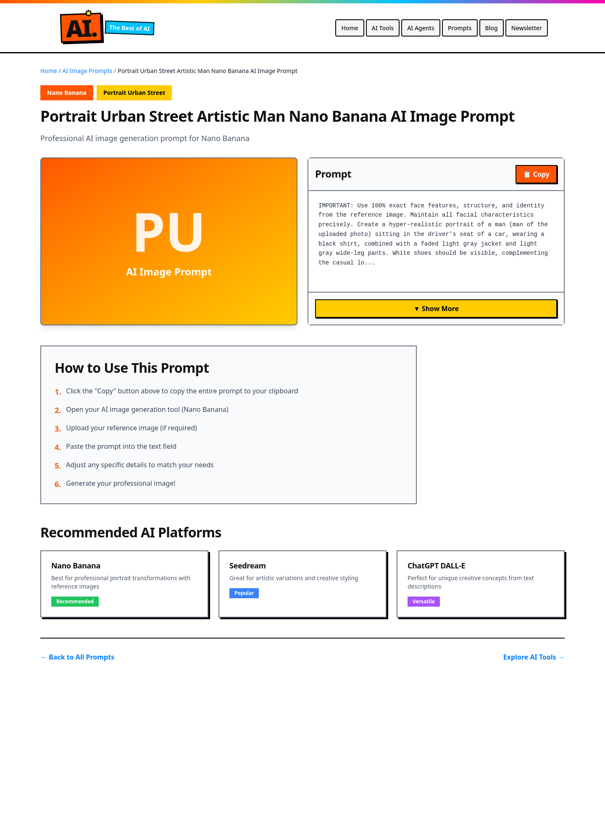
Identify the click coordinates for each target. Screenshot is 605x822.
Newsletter (526, 28)
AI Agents (420, 28)
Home (349, 28)
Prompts (460, 28)
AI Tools (383, 28)
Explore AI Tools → (534, 657)
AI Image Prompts (87, 71)
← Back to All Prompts (77, 657)
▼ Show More (436, 308)
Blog (491, 28)
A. (81, 28)
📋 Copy (536, 174)
